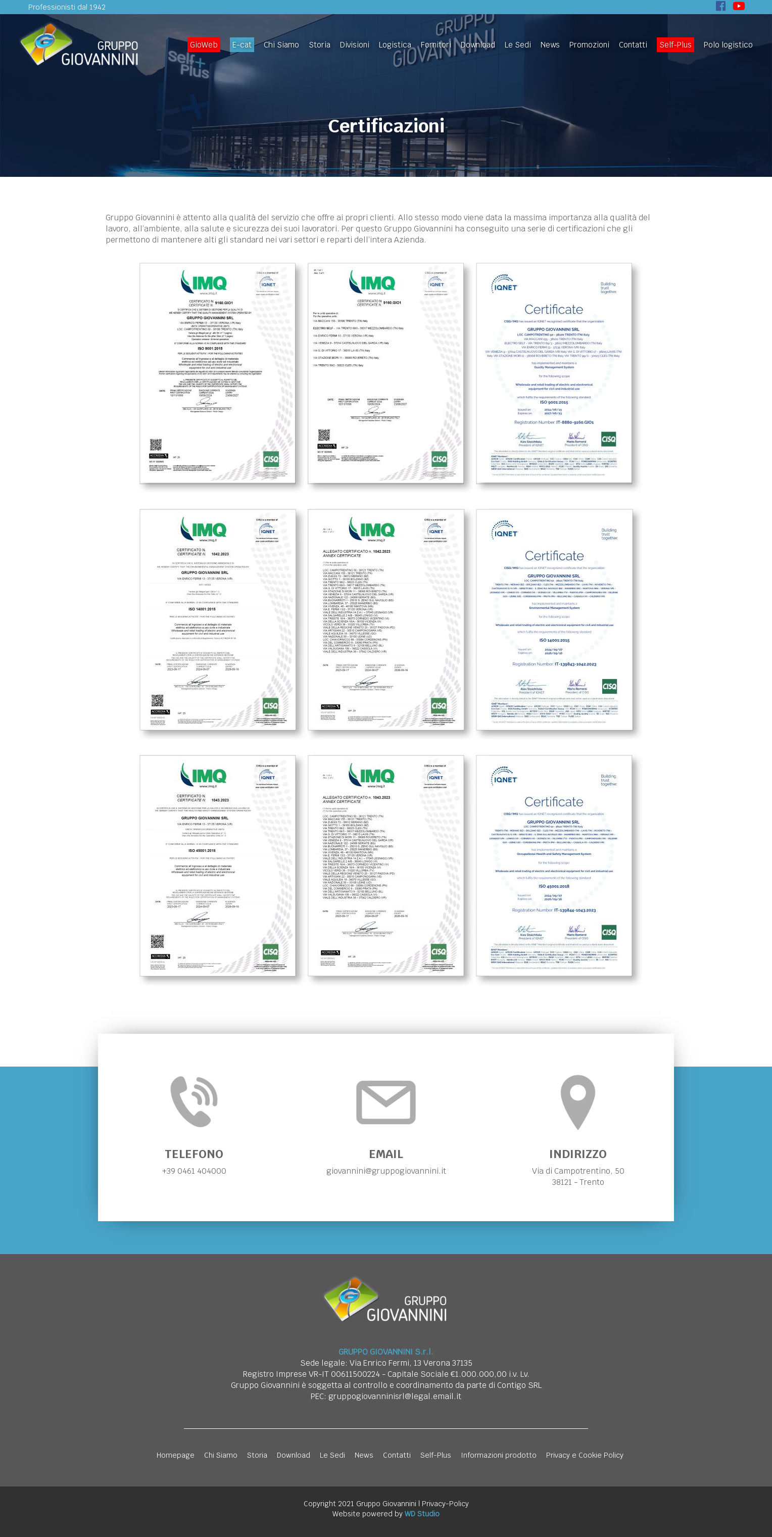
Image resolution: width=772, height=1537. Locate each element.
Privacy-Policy (445, 1503)
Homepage (176, 1455)
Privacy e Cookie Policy (584, 1455)
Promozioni (589, 45)
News (550, 45)
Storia (319, 45)
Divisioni (354, 45)
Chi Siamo (281, 45)
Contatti (633, 45)
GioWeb (204, 45)
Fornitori (436, 45)
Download (478, 45)
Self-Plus (675, 45)
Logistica (395, 45)
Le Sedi (518, 45)
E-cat (242, 45)
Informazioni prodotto (499, 1455)
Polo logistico (728, 45)
